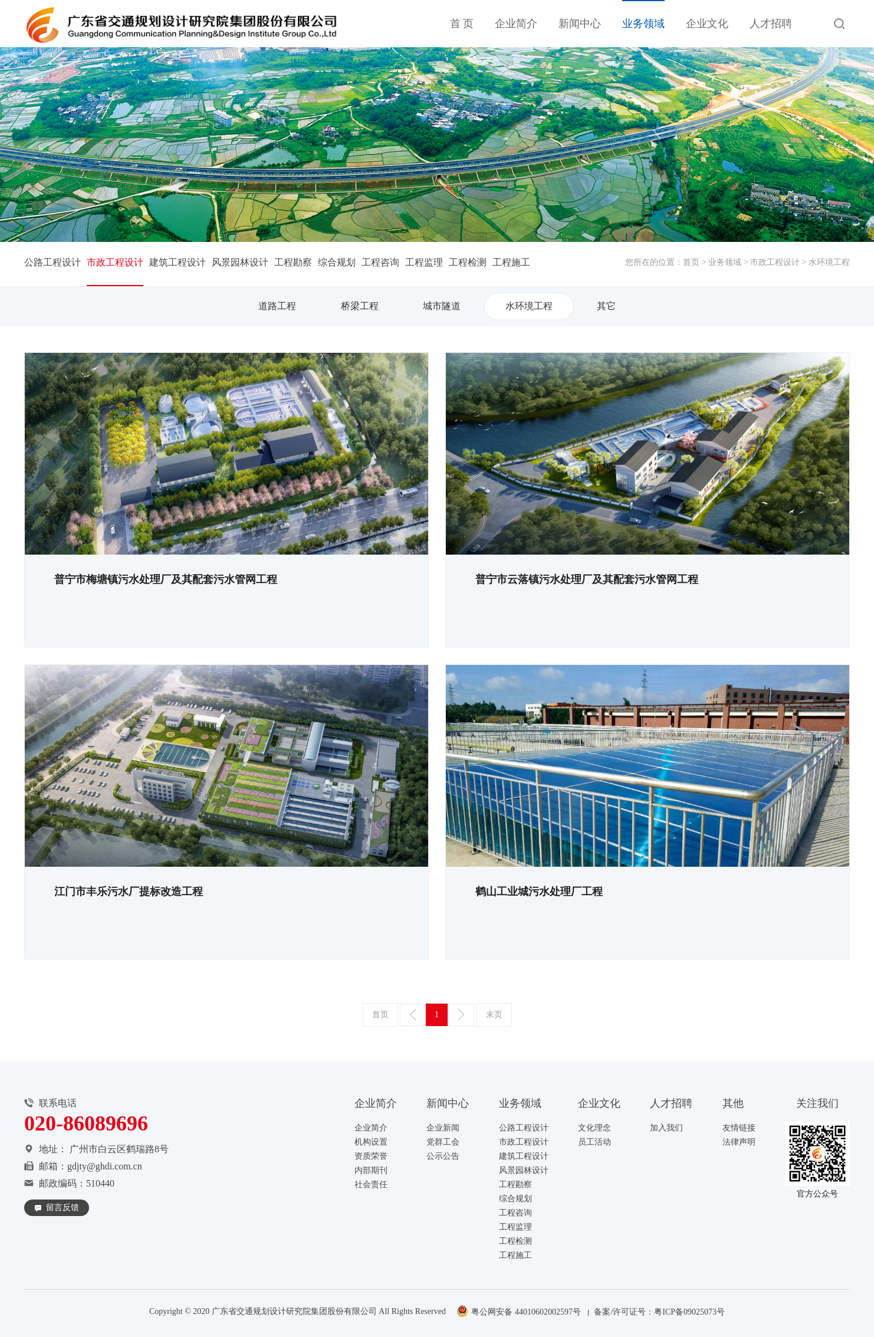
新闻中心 (579, 24)
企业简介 (516, 24)
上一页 (413, 1015)
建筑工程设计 (177, 262)
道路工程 (277, 306)
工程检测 (468, 262)
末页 (494, 1014)
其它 (606, 306)
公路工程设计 (52, 262)
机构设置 (370, 1142)
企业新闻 (442, 1127)
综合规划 (337, 262)
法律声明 (738, 1142)
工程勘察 (293, 262)
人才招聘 (771, 24)
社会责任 (370, 1184)
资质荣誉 (370, 1156)
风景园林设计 (240, 262)
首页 (691, 262)
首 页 (462, 24)
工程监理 (424, 262)
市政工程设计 (775, 262)
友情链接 (738, 1127)
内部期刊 (370, 1170)
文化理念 (594, 1127)
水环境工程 (529, 306)
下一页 (461, 1015)
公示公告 (442, 1156)
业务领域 (643, 24)
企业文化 (707, 24)
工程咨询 (380, 262)
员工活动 (594, 1142)
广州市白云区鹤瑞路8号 (119, 1149)
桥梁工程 (360, 306)
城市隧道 (442, 306)
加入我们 (666, 1127)
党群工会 (442, 1142)
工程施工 (511, 262)
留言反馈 (62, 1207)
